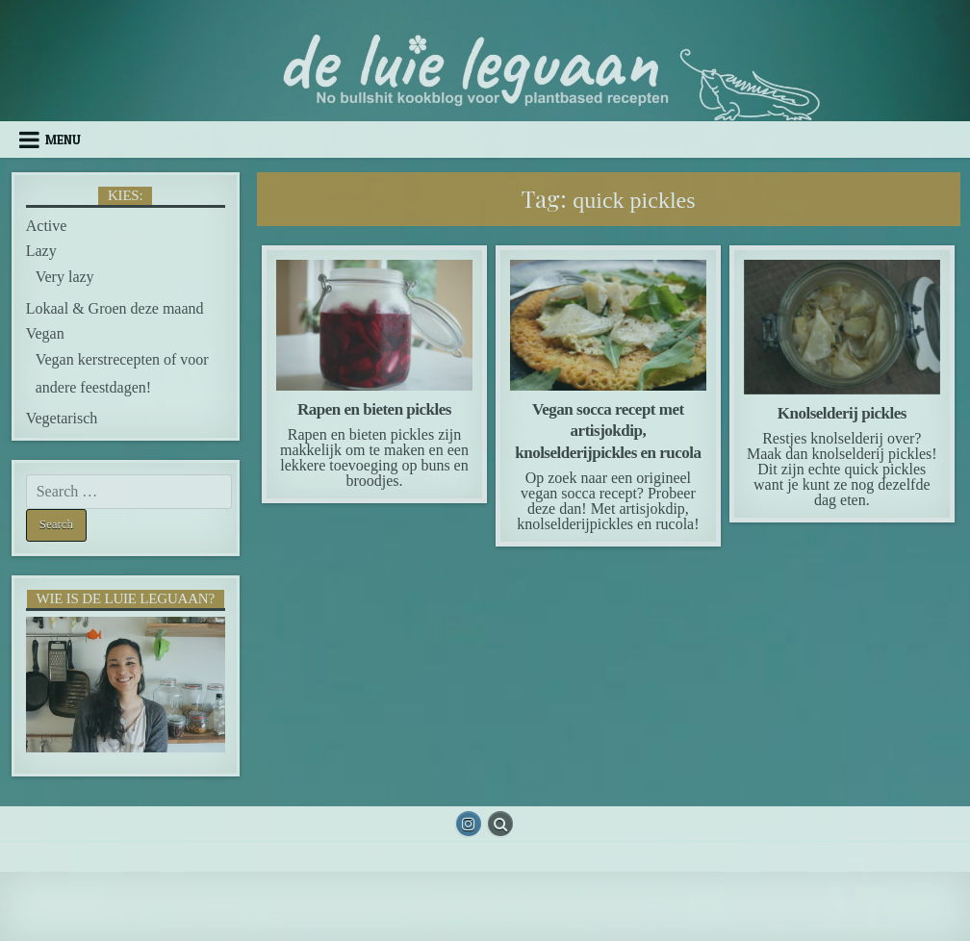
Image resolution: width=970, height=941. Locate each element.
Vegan (45, 333)
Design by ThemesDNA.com (485, 921)
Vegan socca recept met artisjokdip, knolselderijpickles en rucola (608, 431)
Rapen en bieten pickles (374, 409)
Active (46, 225)
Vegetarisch (62, 418)
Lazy (41, 250)
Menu (63, 139)
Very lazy (65, 276)
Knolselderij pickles (842, 413)
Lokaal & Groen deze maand (115, 308)
